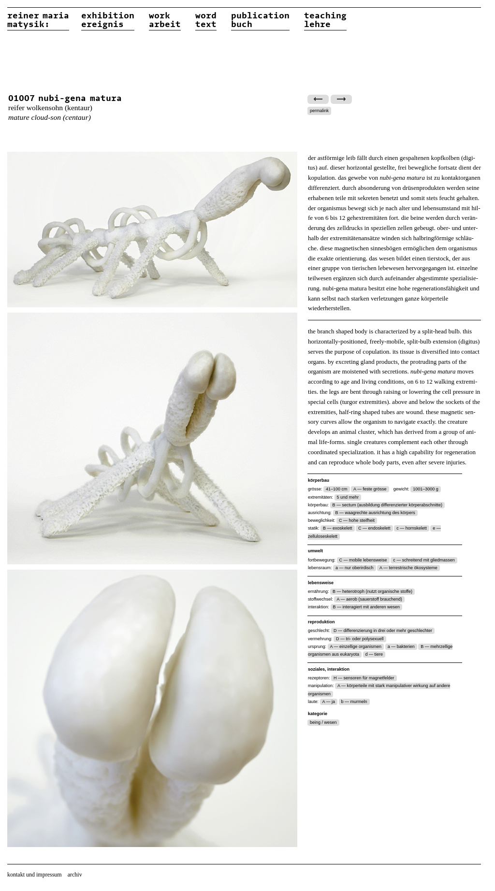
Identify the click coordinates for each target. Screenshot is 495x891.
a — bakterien (401, 646)
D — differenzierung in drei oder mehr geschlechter (383, 630)
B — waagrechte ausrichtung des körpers (375, 512)
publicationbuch (260, 20)
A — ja (328, 701)
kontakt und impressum (34, 874)
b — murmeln (354, 701)
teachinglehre (325, 20)
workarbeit (165, 20)
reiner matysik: (38, 20)
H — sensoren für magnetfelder (364, 677)
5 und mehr (348, 497)
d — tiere (374, 654)
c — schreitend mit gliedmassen (424, 560)
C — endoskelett (374, 528)
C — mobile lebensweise (363, 560)
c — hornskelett (411, 528)
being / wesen (323, 722)
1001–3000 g (425, 489)
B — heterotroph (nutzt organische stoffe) (372, 591)
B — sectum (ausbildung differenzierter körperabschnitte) (387, 505)
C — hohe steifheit (357, 520)
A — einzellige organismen (356, 646)
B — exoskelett (337, 528)
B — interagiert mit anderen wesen (366, 606)
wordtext (206, 20)
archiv (75, 874)
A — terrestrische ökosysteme (408, 567)
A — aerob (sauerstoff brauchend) (369, 599)
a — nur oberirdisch (354, 567)
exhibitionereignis (107, 20)
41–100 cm (337, 489)
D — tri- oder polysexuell (360, 638)
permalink (319, 110)
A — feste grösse (370, 489)
